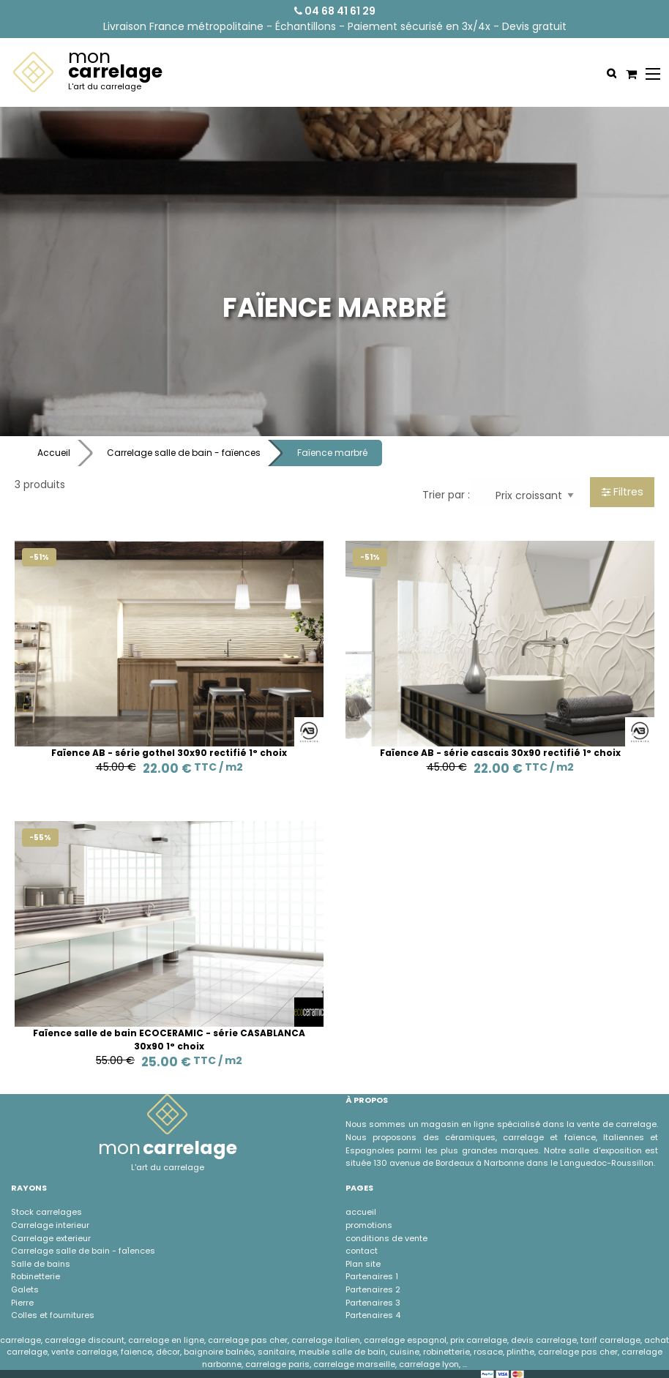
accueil (360, 1212)
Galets (25, 1289)
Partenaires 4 (372, 1315)
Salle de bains (40, 1264)
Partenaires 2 (372, 1289)
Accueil (53, 452)
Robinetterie (35, 1276)
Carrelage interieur (50, 1225)
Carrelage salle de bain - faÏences (83, 1251)
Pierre (22, 1302)
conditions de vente (386, 1238)
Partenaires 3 (372, 1302)
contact (361, 1251)
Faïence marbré (332, 452)
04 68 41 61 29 (334, 11)
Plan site (363, 1264)
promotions (368, 1225)
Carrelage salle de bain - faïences (184, 452)
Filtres (622, 491)
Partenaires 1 (371, 1276)
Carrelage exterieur (51, 1238)
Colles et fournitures (52, 1315)
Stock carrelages (46, 1212)
